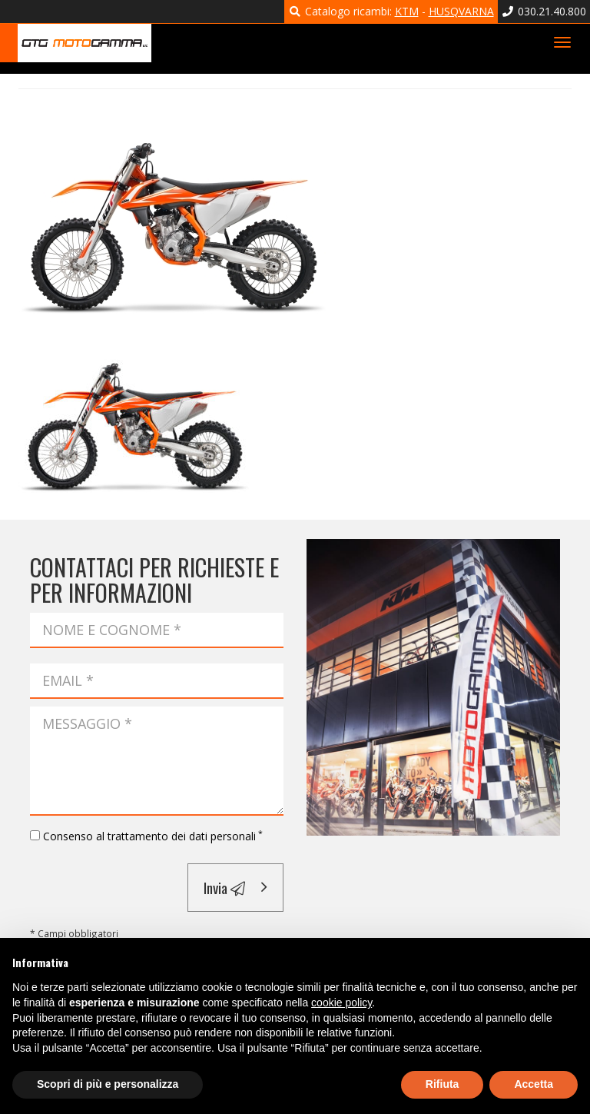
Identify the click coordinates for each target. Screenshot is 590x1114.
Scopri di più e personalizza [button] (107, 1084)
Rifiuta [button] (442, 1084)
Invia (224, 887)
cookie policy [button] (341, 1002)
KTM (407, 11)
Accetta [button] (533, 1084)
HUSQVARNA (461, 11)
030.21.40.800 (544, 11)
